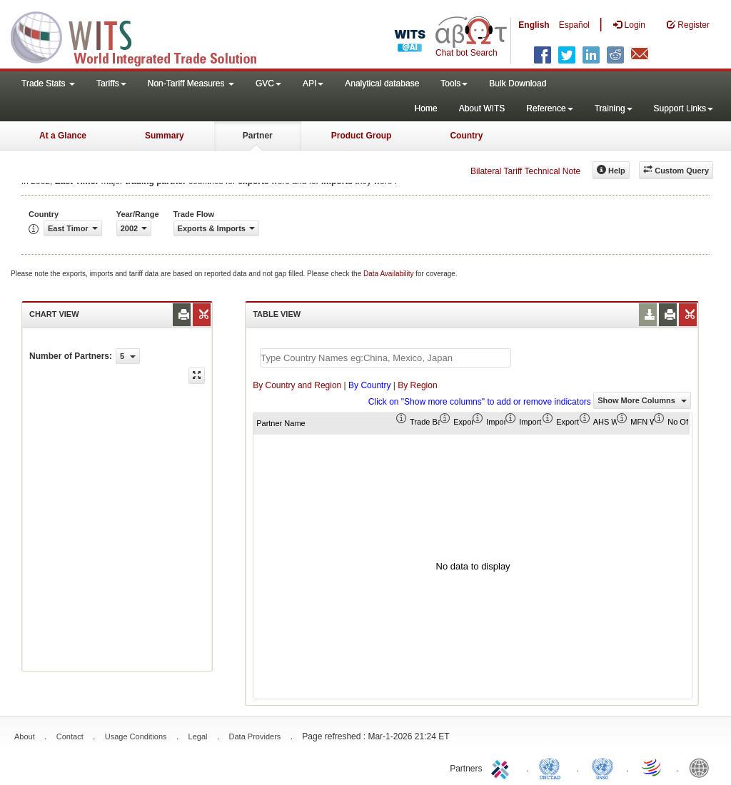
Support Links (683, 108)
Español (574, 25)
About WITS (482, 108)
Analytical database (382, 83)
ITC (502, 767)
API (313, 83)
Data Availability (389, 274)
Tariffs (111, 83)
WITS (143, 35)
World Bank (702, 767)
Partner (258, 136)
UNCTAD (552, 767)
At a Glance (62, 136)
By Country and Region (297, 385)
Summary (164, 136)
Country (466, 136)
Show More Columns (642, 400)
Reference (549, 108)
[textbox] (385, 358)
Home (426, 108)
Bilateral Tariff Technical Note (525, 171)
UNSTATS (602, 767)
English (533, 25)
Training (613, 108)
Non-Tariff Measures (191, 83)
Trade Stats (48, 83)
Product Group (361, 136)
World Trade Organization (652, 767)
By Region (417, 385)
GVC (268, 83)
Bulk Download (517, 83)
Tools (454, 83)
